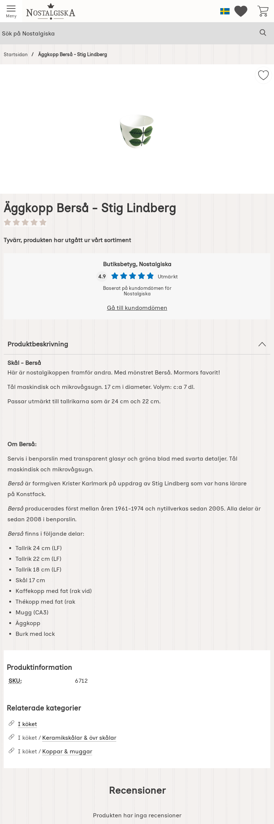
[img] (263, 75)
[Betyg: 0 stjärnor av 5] (137, 223)
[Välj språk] (225, 11)
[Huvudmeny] (11, 11)
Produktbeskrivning (137, 344)
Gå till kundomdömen (137, 307)
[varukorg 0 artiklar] (263, 11)
